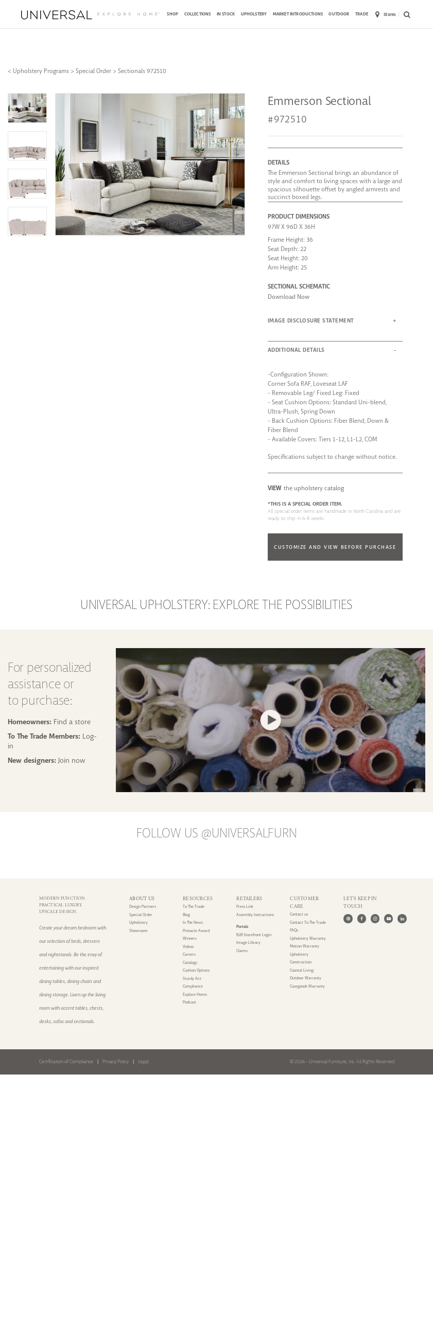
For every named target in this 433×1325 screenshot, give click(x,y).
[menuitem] (172, 15)
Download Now (288, 297)
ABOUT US (141, 899)
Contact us (299, 914)
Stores (385, 14)
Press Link (244, 906)
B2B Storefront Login (253, 934)
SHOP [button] (172, 14)
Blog (186, 914)
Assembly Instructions (255, 914)
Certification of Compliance (66, 1062)
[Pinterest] (347, 918)
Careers (189, 954)
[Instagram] (375, 918)
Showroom (138, 930)
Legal (143, 1062)
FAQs (294, 930)
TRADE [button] (361, 14)
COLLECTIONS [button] (197, 14)
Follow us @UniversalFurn (216, 833)
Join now (71, 760)
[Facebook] (361, 918)
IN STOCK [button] (226, 14)
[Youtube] (388, 918)
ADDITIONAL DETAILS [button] (296, 350)
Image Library (248, 942)
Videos (188, 946)
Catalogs (190, 962)
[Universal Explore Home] (90, 15)
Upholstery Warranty (308, 938)
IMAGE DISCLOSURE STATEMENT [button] (311, 321)
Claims (242, 950)
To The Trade (193, 906)
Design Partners (142, 906)
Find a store (72, 721)
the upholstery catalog (306, 488)
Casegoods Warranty (307, 986)
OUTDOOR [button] (338, 14)
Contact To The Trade (308, 922)
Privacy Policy (115, 1062)
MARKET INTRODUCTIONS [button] (298, 14)
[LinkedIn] (401, 918)
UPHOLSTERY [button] (254, 14)
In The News (193, 922)
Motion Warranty (304, 945)
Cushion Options (196, 970)
